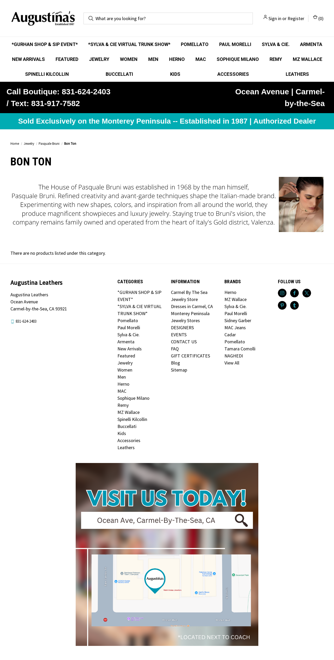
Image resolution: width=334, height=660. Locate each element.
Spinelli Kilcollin (47, 74)
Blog (175, 363)
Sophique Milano (238, 59)
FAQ (175, 349)
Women (129, 59)
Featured (67, 59)
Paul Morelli (235, 44)
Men (153, 59)
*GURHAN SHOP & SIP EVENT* (45, 44)
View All (231, 363)
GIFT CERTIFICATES (190, 356)
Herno (177, 59)
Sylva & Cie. (276, 44)
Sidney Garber (237, 320)
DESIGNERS (182, 328)
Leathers (297, 74)
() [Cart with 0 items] (318, 18)
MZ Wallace (307, 59)
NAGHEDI (233, 356)
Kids (175, 74)
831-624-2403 (26, 321)
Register (296, 18)
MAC (200, 59)
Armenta (311, 44)
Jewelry (99, 59)
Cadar (230, 335)
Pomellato (194, 44)
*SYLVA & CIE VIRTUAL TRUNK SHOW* (129, 44)
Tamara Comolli (239, 349)
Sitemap (179, 370)
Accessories (233, 74)
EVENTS (179, 335)
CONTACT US (184, 342)
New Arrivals (28, 59)
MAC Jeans (235, 328)
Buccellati (119, 74)
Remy (276, 59)
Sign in (275, 18)
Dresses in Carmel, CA (192, 306)
